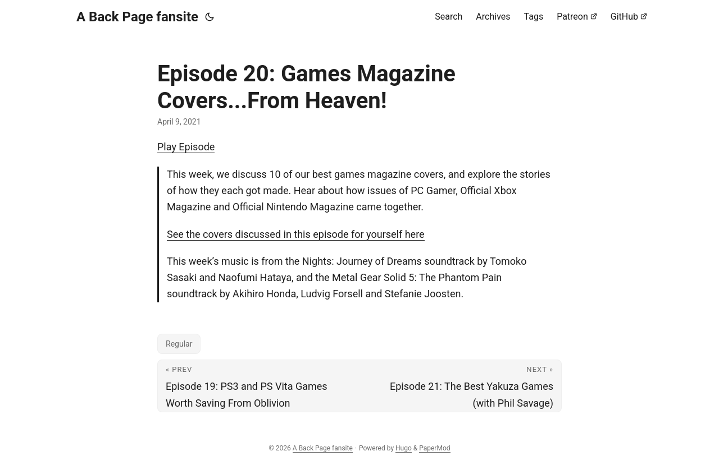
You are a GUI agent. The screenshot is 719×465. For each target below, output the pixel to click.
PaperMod (434, 448)
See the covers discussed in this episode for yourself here (296, 234)
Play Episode (186, 147)
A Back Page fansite (137, 17)
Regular (179, 343)
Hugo (403, 448)
